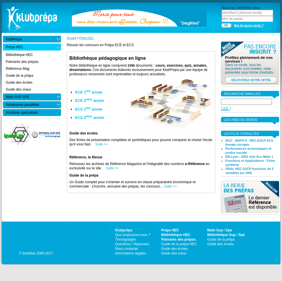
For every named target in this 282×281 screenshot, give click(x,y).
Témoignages (125, 239)
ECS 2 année (89, 117)
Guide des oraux (173, 253)
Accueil (71, 38)
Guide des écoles (174, 249)
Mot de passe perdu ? (249, 25)
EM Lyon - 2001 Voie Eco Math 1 (249, 156)
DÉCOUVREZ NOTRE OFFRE (251, 80)
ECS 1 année (88, 109)
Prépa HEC (86, 38)
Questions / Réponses (132, 244)
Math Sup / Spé (219, 230)
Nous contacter (126, 249)
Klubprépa (123, 230)
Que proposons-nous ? (132, 235)
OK (226, 25)
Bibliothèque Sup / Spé (226, 235)
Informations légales (130, 253)
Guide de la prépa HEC (179, 244)
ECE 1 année (88, 92)
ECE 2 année (89, 100)
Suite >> (101, 144)
